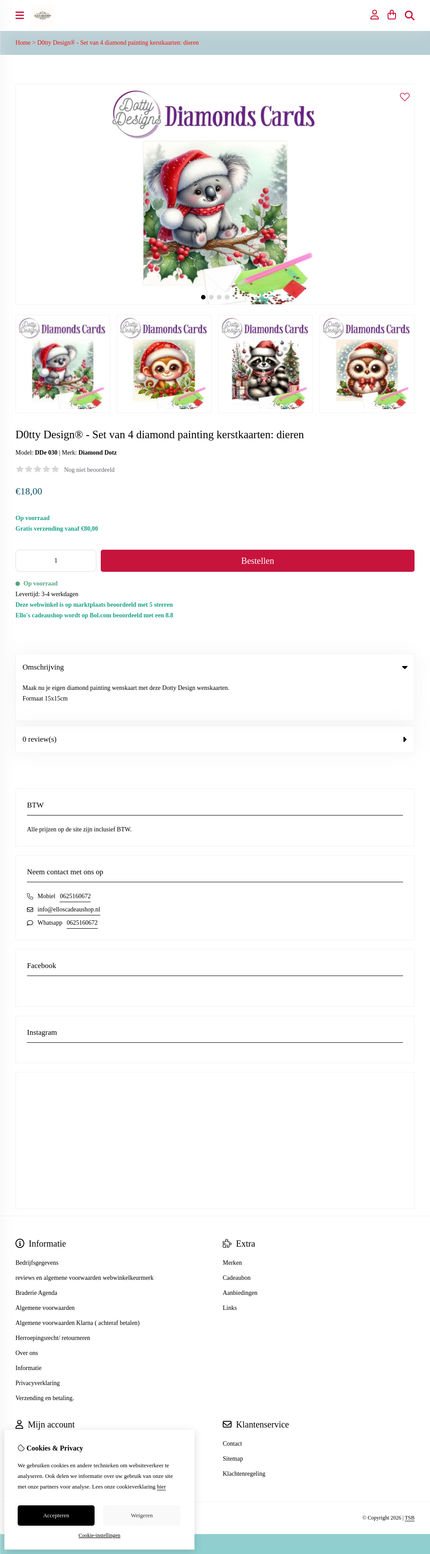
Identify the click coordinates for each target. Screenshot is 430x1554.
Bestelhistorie (32, 1418)
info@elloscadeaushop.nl (69, 869)
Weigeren (141, 1515)
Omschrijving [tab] (215, 667)
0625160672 (75, 856)
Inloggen (26, 1403)
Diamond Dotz (97, 452)
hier (161, 1486)
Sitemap (233, 1418)
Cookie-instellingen (100, 1535)
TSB (410, 1478)
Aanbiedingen (240, 1252)
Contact (232, 1403)
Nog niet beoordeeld (89, 470)
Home (22, 42)
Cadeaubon (237, 1237)
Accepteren (56, 1515)
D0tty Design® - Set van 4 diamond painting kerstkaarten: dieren (118, 42)
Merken (232, 1222)
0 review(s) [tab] (215, 699)
